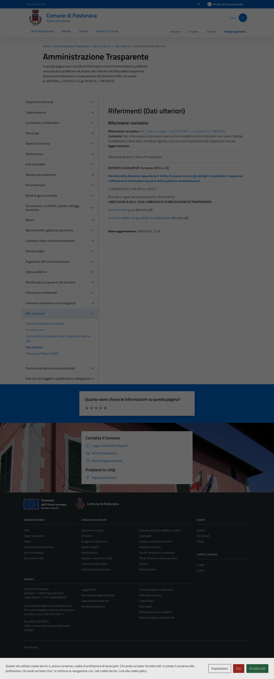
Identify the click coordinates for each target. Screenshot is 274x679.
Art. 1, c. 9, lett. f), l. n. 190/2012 (204, 131)
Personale (32, 133)
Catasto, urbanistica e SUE (96, 558)
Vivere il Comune (107, 31)
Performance (34, 154)
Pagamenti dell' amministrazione (47, 261)
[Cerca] (243, 17)
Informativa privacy (150, 595)
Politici (27, 541)
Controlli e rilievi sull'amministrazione (50, 240)
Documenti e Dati (34, 558)
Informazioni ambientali (41, 292)
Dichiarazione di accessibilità (155, 612)
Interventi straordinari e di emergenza (50, 303)
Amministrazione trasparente (156, 589)
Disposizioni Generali (39, 102)
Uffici (27, 530)
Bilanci (30, 220)
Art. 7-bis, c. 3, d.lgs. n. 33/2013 (161, 131)
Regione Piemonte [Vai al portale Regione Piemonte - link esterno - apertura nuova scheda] (36, 4)
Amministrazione (42, 31)
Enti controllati (35, 164)
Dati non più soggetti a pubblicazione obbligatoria (58, 378)
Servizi (83, 31)
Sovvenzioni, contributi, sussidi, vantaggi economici (52, 207)
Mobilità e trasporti (150, 547)
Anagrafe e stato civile (94, 541)
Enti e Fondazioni (34, 552)
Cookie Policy (146, 601)
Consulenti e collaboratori (42, 122)
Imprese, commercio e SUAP (155, 541)
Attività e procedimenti (41, 174)
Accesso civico (35, 329)
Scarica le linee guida (121, 209)
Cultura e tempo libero (94, 564)
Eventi (200, 570)
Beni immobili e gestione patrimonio (49, 230)
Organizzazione (36, 112)
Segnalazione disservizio (95, 601)
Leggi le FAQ (88, 589)
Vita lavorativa (147, 569)
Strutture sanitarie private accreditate (50, 368)
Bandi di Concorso (38, 143)
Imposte (194, 32)
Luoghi (200, 565)
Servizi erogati (35, 251)
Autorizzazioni (89, 552)
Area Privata (31, 647)
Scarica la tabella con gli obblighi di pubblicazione (139, 218)
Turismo (211, 32)
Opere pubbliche (36, 271)
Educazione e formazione (95, 569)
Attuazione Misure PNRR (42, 353)
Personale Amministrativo (39, 547)
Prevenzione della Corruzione (45, 323)
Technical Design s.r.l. (47, 669)
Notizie (201, 530)
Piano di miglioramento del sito (157, 617)
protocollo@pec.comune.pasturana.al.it (52, 610)
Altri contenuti (35, 313)
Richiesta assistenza (93, 606)
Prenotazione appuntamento (98, 595)
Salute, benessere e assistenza (157, 552)
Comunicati (203, 536)
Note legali (145, 606)
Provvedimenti (35, 185)
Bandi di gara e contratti (41, 195)
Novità (66, 31)
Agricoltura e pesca (92, 530)
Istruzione (175, 32)
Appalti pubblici (90, 547)
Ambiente (87, 536)
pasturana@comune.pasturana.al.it (51, 606)
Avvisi (200, 541)
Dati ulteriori (34, 347)
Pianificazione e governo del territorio (50, 282)
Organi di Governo (34, 536)
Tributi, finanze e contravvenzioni (158, 558)
